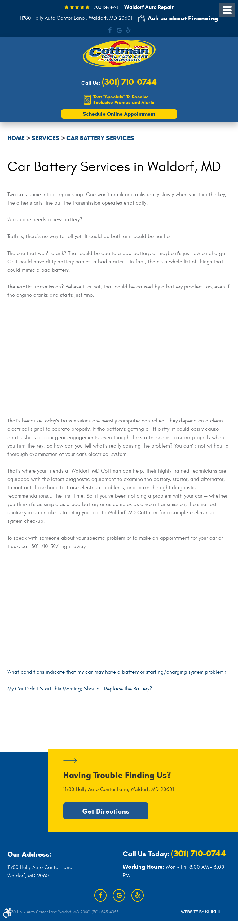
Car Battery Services (100, 138)
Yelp (128, 30)
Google (119, 30)
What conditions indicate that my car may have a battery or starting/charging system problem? (117, 672)
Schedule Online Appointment (119, 114)
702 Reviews (106, 7)
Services (46, 138)
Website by (200, 912)
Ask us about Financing (183, 18)
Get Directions (106, 811)
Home (16, 138)
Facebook (109, 30)
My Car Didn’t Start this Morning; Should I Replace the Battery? (79, 689)
